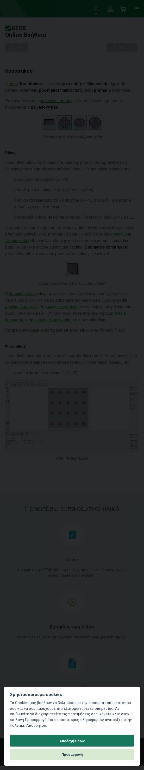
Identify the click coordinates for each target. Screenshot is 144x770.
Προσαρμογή (72, 754)
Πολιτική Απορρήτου (28, 725)
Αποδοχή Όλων (72, 741)
